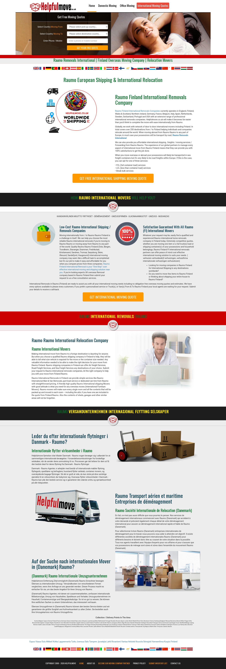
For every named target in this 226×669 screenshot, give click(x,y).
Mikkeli (49, 641)
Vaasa (38, 641)
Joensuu (80, 641)
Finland (174, 641)
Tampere (93, 641)
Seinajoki (147, 641)
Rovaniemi (116, 641)
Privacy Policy (139, 663)
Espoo (32, 641)
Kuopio (167, 641)
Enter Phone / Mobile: (53, 41)
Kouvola (139, 641)
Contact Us (175, 663)
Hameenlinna (158, 641)
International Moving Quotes (153, 5)
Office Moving (127, 5)
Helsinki (131, 641)
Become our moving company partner (114, 663)
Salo (87, 641)
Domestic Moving (107, 5)
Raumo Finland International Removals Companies (137, 111)
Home (92, 5)
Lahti (109, 641)
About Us (91, 663)
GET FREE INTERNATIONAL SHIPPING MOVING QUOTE (113, 178)
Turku (73, 641)
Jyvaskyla (102, 641)
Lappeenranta (65, 641)
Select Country (50, 27)
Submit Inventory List (158, 663)
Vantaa (124, 641)
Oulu (44, 641)
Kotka (55, 641)
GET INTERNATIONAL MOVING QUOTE (113, 296)
